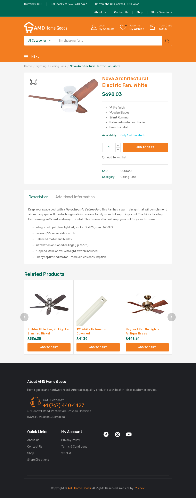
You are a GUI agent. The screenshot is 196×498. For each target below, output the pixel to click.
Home (28, 66)
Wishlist (66, 453)
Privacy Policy (70, 440)
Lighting (41, 66)
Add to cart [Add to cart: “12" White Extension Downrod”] (98, 347)
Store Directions (38, 460)
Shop (30, 453)
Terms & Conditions (74, 446)
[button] (33, 82)
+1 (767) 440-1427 (63, 405)
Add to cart (145, 147)
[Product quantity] (111, 147)
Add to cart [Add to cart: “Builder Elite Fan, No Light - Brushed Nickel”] (49, 347)
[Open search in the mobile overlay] (98, 41)
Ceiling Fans (58, 66)
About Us (33, 440)
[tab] (38, 198)
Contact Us (34, 446)
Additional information (75, 196)
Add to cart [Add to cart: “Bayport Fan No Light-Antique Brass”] (147, 347)
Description (38, 196)
